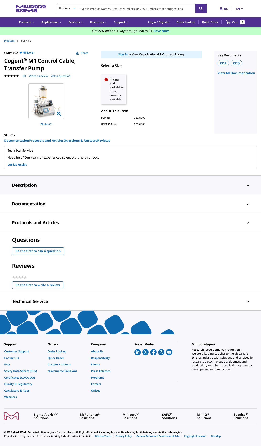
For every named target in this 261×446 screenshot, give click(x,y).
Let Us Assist (17, 165)
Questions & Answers (80, 140)
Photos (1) (46, 124)
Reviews (103, 140)
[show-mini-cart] (235, 22)
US (223, 9)
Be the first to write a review (39, 286)
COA (223, 63)
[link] (24, 351)
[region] (46, 101)
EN (240, 9)
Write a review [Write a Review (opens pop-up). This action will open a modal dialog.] (38, 76)
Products (9, 41)
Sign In (123, 54)
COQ (236, 63)
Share (82, 53)
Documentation (16, 140)
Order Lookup (185, 22)
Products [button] (65, 8)
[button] (159, 22)
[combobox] (132, 8)
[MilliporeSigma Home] (31, 9)
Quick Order (210, 22)
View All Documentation (236, 73)
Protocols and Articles (46, 140)
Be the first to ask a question (38, 251)
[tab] (12, 41)
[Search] (201, 8)
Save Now (161, 31)
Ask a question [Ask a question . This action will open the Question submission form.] (60, 76)
